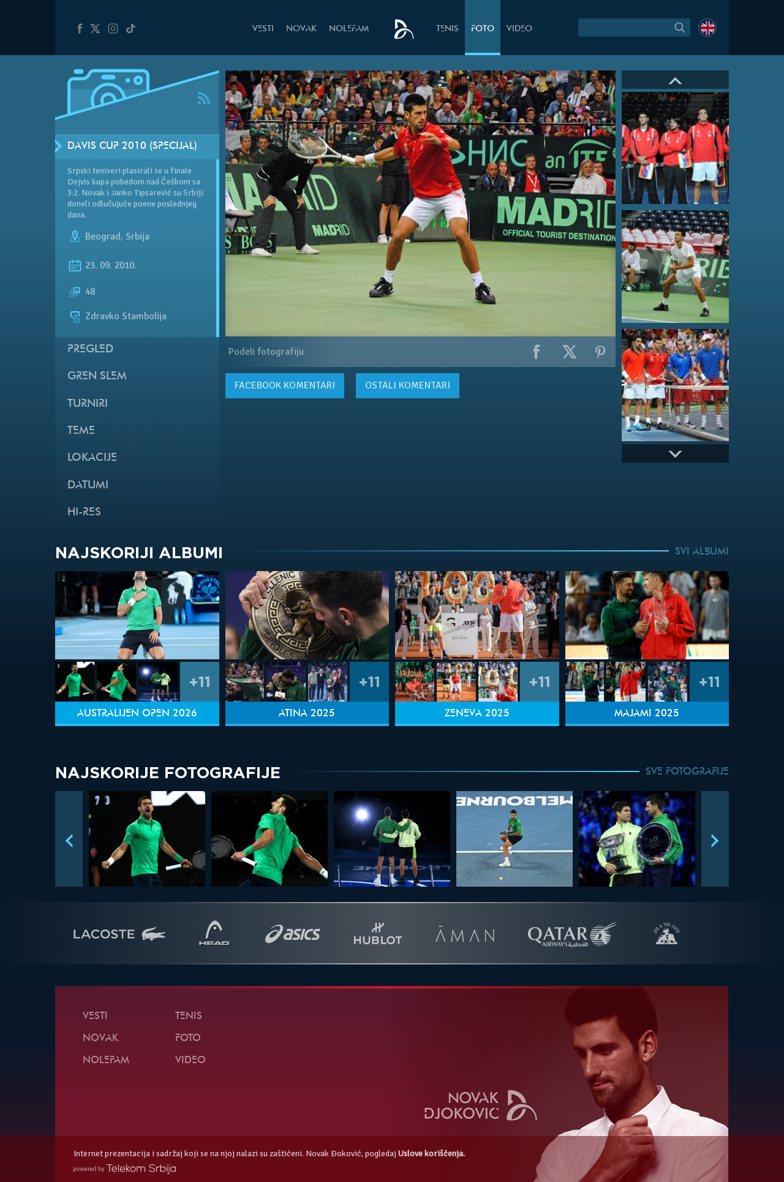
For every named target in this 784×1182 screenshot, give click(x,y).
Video (519, 29)
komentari (285, 385)
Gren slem (97, 376)
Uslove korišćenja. (431, 1153)
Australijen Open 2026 (137, 714)
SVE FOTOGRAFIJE (687, 772)
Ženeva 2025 (477, 714)
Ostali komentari (407, 385)
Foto (482, 29)
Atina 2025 (307, 714)
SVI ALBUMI (702, 552)
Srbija (137, 236)
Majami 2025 (646, 714)
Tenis (447, 29)
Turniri (87, 404)
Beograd (103, 236)
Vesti (263, 29)
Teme (81, 431)
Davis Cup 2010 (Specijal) (132, 146)
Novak (301, 29)
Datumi (87, 485)
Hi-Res (84, 512)
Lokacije (92, 458)
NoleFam (349, 29)
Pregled (90, 349)
